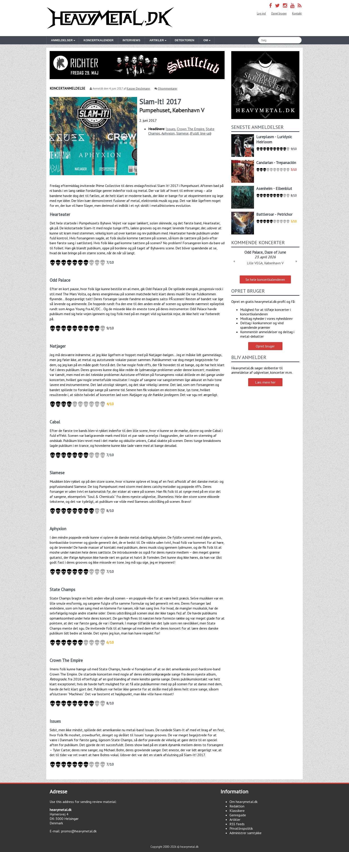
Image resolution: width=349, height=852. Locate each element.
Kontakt (297, 13)
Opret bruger (279, 13)
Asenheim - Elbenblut (274, 188)
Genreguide (237, 815)
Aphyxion (168, 133)
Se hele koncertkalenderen (265, 279)
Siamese (182, 133)
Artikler (234, 819)
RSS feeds (237, 824)
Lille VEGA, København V (265, 263)
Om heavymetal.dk (243, 801)
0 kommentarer (167, 88)
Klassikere (237, 810)
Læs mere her (265, 382)
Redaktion (236, 806)
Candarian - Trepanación (276, 162)
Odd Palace (253, 252)
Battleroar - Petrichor (274, 214)
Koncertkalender (98, 40)
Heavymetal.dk (110, 18)
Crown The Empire (190, 129)
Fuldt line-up (200, 133)
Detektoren (184, 40)
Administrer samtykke (245, 833)
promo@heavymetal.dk (79, 831)
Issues (170, 129)
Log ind (261, 13)
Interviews (131, 40)
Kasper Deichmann (138, 88)
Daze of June (275, 252)
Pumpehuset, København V (171, 110)
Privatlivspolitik (241, 828)
